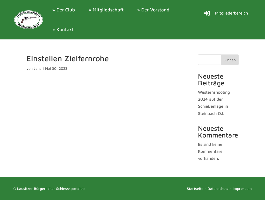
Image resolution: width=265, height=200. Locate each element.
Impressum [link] (242, 188)
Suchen (230, 60)
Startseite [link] (195, 188)
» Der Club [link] (63, 9)
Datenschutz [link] (218, 188)
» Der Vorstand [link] (153, 9)
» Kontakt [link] (63, 29)
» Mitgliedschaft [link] (106, 9)
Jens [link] (37, 68)
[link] (29, 19)
